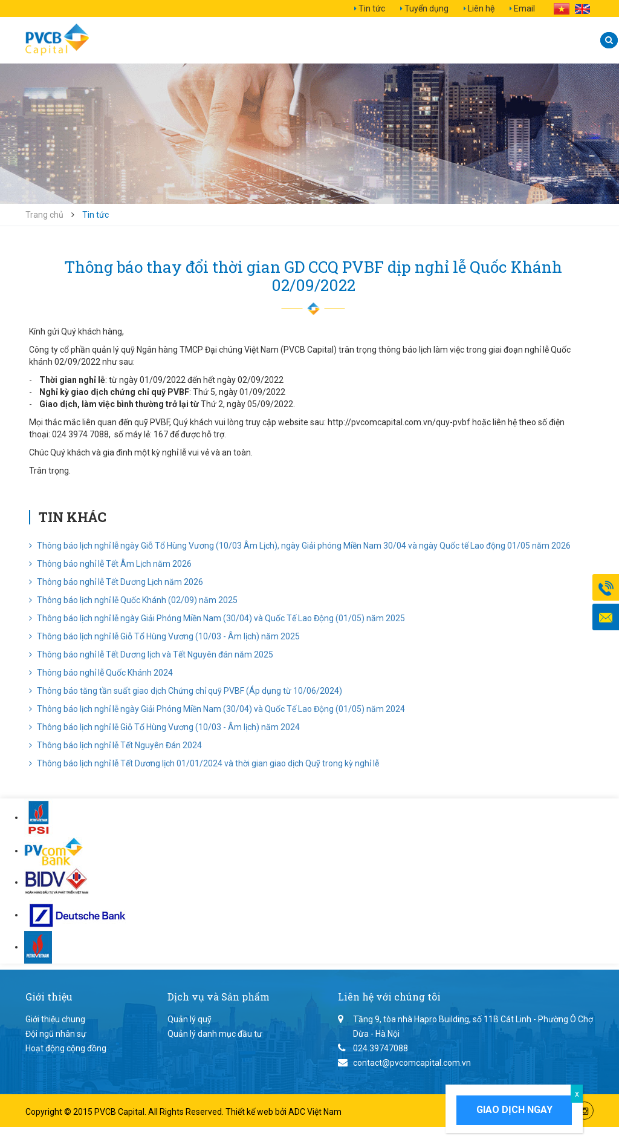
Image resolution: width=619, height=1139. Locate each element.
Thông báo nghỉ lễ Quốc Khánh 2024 (101, 672)
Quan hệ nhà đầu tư (418, 40)
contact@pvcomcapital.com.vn (412, 1063)
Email (524, 8)
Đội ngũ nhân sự (55, 1034)
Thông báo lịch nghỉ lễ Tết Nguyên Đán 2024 (115, 745)
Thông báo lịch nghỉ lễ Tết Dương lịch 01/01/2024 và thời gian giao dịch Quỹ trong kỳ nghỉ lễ (204, 763)
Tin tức (371, 8)
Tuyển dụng (426, 8)
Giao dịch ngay (514, 1109)
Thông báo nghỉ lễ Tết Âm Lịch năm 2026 (110, 564)
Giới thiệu (165, 40)
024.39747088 (380, 1048)
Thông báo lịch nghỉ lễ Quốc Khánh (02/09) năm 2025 (133, 600)
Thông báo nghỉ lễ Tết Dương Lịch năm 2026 (116, 582)
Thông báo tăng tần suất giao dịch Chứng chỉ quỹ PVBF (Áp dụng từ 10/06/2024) (185, 691)
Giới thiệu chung (55, 1019)
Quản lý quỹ (189, 1019)
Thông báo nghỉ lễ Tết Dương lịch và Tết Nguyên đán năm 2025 (151, 654)
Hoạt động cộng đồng (65, 1048)
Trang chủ (44, 215)
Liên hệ (481, 8)
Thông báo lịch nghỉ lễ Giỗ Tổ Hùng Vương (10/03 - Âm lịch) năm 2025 (164, 636)
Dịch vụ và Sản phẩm (277, 40)
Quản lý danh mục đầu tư (214, 1034)
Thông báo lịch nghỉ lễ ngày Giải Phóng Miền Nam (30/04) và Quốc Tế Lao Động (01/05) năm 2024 (217, 709)
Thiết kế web (250, 1112)
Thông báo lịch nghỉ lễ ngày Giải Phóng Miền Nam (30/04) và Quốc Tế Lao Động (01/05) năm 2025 (217, 618)
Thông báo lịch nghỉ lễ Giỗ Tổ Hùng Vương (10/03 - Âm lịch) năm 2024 (164, 727)
